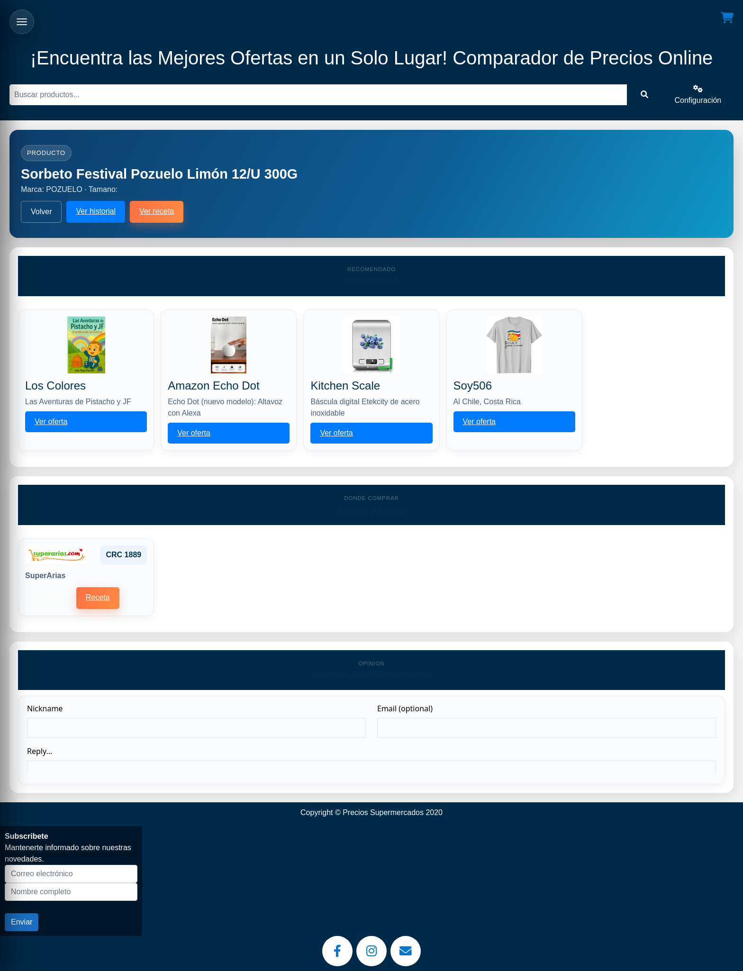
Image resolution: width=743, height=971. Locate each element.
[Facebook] (337, 951)
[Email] (405, 951)
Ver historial (96, 211)
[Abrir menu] (21, 21)
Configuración (698, 94)
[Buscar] (318, 94)
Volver (41, 212)
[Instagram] (371, 951)
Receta (98, 597)
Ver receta (156, 211)
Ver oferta (51, 421)
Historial (49, 598)
